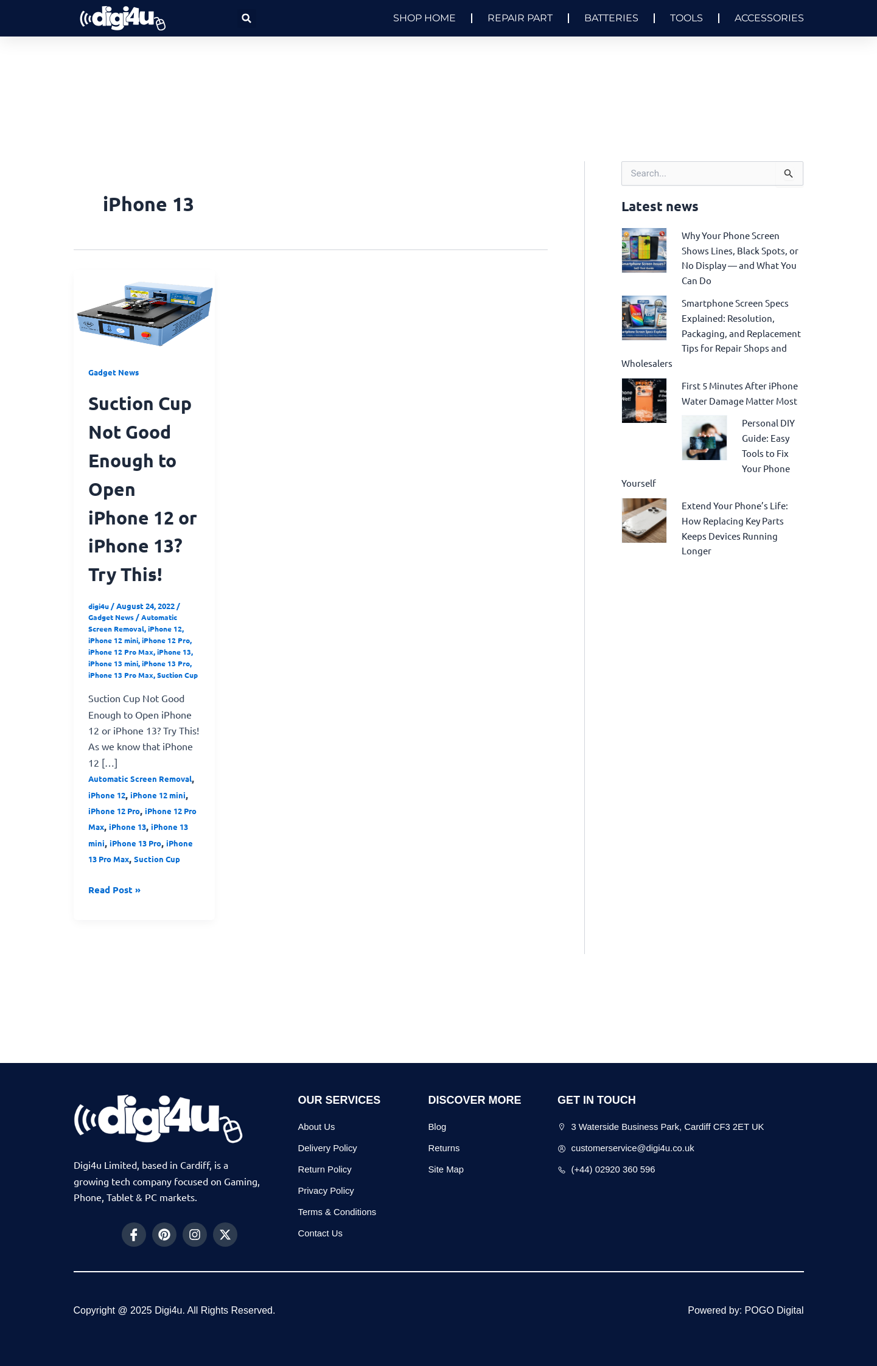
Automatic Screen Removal (137, 680)
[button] (246, 18)
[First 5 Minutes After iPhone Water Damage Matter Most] (644, 395)
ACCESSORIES (769, 18)
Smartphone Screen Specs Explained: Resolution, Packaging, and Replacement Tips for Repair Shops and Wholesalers (708, 329)
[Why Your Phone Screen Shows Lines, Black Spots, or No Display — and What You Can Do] (644, 249)
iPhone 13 (106, 719)
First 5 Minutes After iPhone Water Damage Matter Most (731, 395)
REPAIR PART (520, 18)
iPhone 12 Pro (116, 878)
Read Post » (116, 973)
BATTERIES (611, 18)
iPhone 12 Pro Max (139, 708)
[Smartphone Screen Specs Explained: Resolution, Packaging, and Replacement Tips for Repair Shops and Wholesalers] (644, 314)
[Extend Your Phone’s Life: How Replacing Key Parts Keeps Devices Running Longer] (644, 526)
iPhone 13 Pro (114, 731)
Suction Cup (131, 742)
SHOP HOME (424, 18)
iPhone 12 (171, 685)
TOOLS (686, 18)
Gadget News (115, 371)
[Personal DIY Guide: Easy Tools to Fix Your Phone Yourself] (704, 446)
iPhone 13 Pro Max (126, 926)
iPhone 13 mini (156, 719)
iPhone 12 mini (116, 697)
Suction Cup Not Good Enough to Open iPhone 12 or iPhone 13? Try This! (141, 515)
